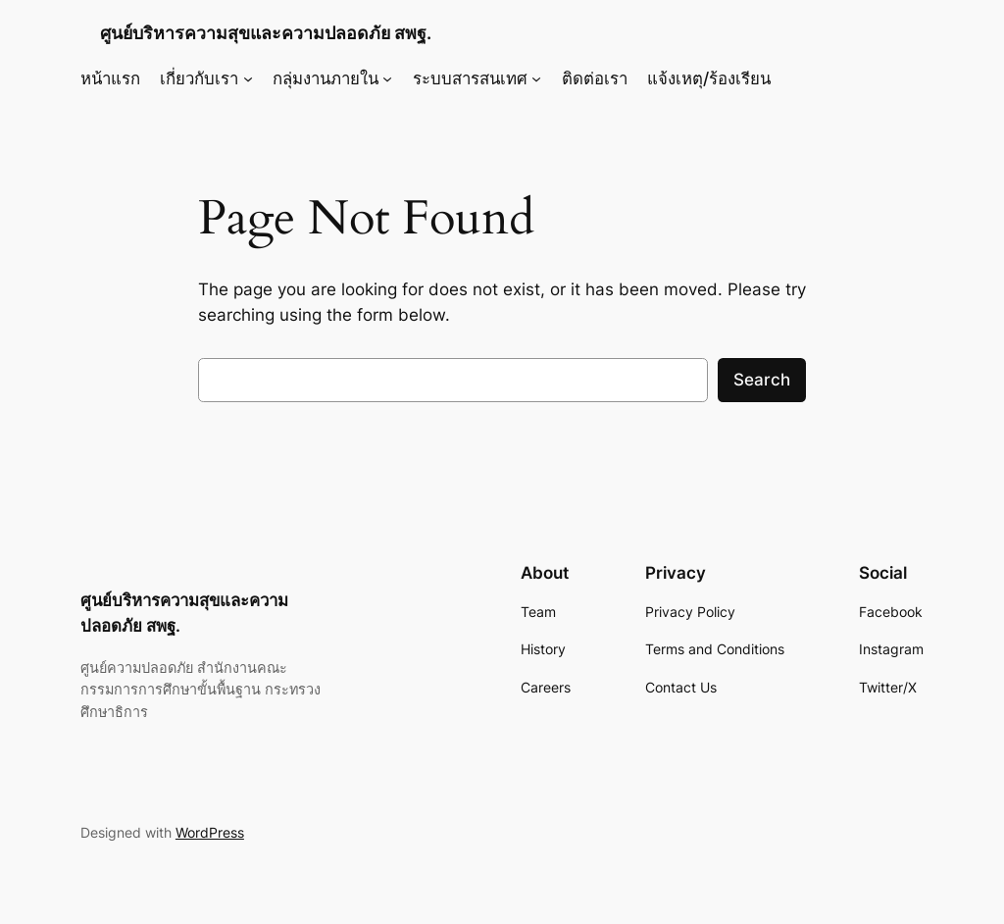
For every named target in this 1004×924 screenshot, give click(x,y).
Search (761, 379)
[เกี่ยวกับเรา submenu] (248, 78)
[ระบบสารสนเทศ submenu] (536, 78)
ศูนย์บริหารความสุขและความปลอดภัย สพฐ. (265, 33)
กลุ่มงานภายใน (325, 78)
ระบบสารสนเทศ (470, 78)
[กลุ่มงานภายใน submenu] (387, 78)
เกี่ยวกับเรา (199, 78)
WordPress (210, 832)
